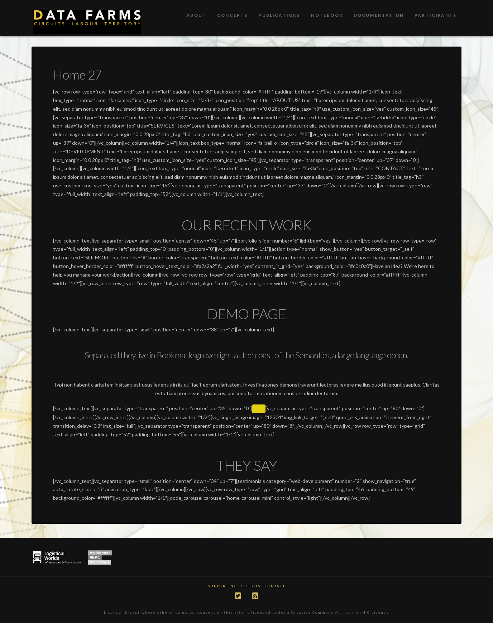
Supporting (222, 586)
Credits (250, 586)
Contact (275, 586)
